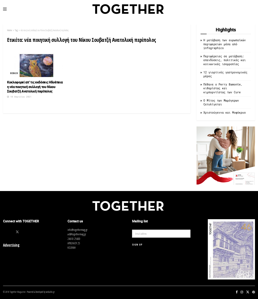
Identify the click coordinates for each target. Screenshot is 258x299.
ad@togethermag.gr (77, 234)
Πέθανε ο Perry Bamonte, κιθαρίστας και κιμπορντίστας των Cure (222, 88)
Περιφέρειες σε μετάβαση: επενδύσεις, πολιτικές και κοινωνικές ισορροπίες (224, 60)
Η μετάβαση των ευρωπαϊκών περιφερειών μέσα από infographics (224, 44)
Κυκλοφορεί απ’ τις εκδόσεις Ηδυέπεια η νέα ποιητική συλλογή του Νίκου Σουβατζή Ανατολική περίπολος (34, 87)
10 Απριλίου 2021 (19, 96)
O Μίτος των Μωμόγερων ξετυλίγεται (221, 102)
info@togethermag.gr (77, 230)
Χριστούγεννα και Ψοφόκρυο (224, 112)
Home (9, 30)
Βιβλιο (14, 73)
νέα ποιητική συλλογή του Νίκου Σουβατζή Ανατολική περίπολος (45, 30)
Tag (16, 30)
